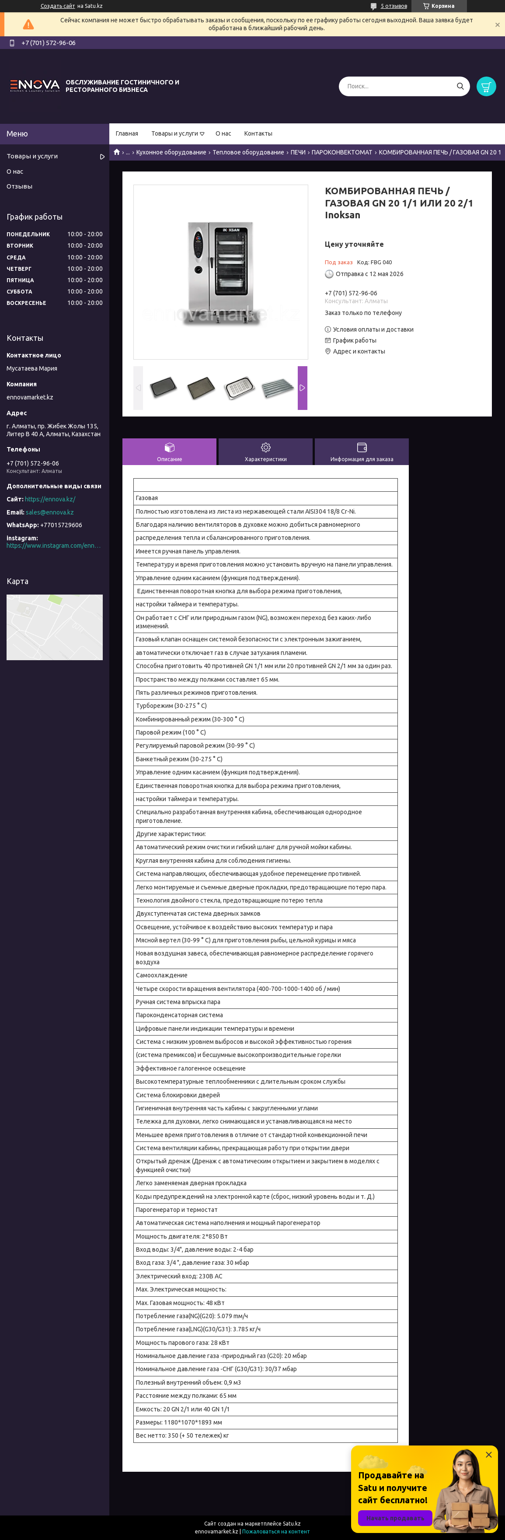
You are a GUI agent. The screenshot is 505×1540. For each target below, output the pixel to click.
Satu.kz (292, 1523)
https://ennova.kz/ (50, 499)
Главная (127, 133)
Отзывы (19, 186)
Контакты (258, 133)
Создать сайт (58, 6)
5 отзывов (394, 6)
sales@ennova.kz (50, 512)
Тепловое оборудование (248, 152)
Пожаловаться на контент (276, 1531)
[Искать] (460, 86)
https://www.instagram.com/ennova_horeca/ (55, 545)
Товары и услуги (174, 133)
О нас (223, 133)
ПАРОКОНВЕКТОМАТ (342, 152)
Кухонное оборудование (171, 152)
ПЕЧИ (298, 152)
